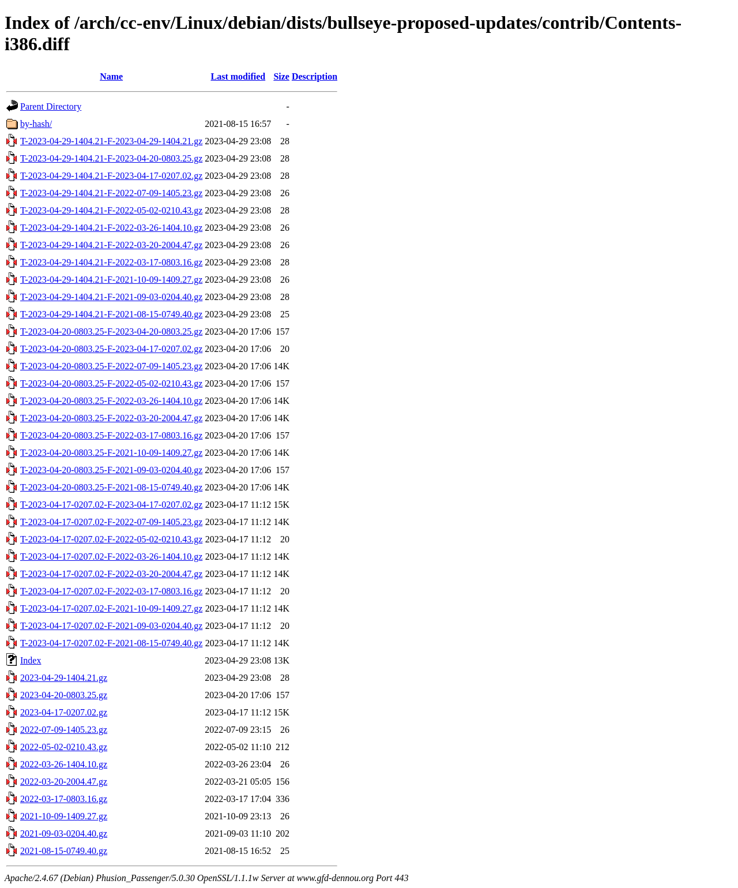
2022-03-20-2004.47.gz (63, 781)
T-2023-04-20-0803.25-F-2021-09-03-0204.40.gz (111, 470)
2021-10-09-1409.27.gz (63, 816)
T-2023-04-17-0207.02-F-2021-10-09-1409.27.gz (111, 608)
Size (281, 76)
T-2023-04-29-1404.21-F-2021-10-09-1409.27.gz (111, 279)
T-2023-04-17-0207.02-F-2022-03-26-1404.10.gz (111, 556)
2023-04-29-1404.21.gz (63, 678)
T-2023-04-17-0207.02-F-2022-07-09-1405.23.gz (111, 522)
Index (30, 660)
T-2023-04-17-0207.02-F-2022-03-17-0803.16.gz (111, 591)
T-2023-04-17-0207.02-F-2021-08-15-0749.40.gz (111, 643)
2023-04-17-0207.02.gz (63, 712)
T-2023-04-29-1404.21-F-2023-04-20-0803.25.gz (111, 158)
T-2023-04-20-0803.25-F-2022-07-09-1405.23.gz (111, 366)
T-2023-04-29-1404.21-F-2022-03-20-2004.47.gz (111, 245)
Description (314, 76)
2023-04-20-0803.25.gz (63, 695)
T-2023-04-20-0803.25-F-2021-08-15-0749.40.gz (111, 487)
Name (111, 76)
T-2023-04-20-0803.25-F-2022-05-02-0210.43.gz (111, 383)
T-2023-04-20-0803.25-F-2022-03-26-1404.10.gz (111, 401)
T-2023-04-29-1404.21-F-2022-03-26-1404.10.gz (111, 228)
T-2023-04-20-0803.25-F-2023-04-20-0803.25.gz (111, 331)
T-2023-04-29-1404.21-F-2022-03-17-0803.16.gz (111, 262)
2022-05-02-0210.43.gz (63, 747)
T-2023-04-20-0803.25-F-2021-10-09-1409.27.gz (111, 453)
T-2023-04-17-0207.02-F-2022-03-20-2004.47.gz (111, 574)
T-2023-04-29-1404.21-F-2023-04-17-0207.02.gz (111, 176)
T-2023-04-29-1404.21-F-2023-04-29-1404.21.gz (111, 141)
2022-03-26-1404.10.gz (63, 764)
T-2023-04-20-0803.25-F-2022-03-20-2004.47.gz (111, 418)
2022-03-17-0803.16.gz (63, 799)
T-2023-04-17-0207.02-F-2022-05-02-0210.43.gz (111, 539)
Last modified (237, 76)
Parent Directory (50, 106)
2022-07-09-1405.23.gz (63, 730)
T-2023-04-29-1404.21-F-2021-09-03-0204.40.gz (111, 297)
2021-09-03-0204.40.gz (63, 833)
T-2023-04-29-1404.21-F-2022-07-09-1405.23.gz (111, 193)
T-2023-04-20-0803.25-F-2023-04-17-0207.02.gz (111, 349)
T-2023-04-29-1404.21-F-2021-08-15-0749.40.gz (111, 314)
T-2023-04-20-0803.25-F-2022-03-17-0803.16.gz (111, 435)
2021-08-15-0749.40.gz (63, 851)
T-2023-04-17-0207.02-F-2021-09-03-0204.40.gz (111, 626)
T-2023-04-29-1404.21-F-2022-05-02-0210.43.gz (111, 210)
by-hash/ (36, 124)
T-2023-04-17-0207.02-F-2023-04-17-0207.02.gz (111, 504)
